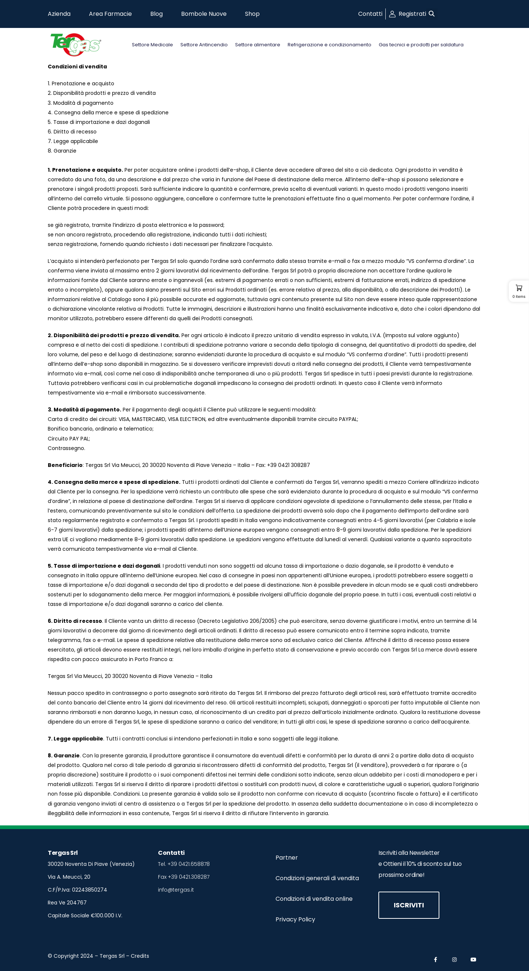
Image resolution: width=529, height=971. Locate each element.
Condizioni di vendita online (314, 899)
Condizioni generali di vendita (317, 878)
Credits (140, 956)
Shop (252, 14)
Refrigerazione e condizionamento (329, 44)
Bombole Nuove (204, 14)
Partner (287, 857)
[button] (432, 14)
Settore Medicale (152, 44)
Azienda (59, 14)
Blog (156, 14)
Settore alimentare (257, 44)
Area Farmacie (110, 14)
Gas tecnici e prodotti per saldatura (421, 44)
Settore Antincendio (204, 44)
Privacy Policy (295, 919)
